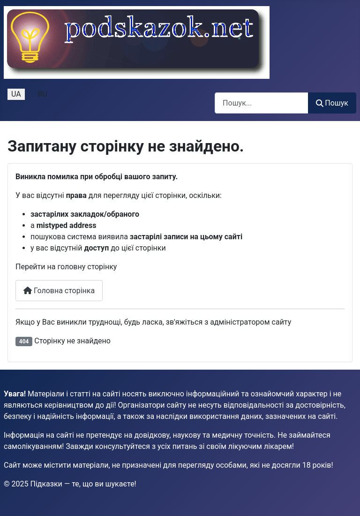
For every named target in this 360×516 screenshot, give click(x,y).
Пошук (332, 103)
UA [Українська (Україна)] (16, 94)
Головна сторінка (59, 290)
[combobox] (261, 103)
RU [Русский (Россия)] (42, 94)
